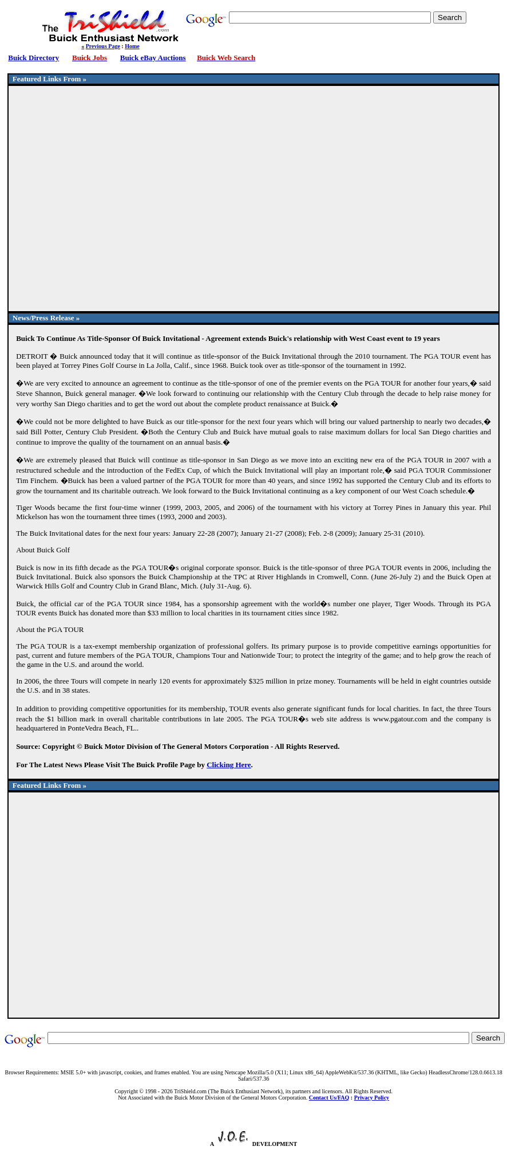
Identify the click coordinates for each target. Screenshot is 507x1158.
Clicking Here (229, 764)
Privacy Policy (371, 1097)
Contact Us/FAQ (329, 1097)
